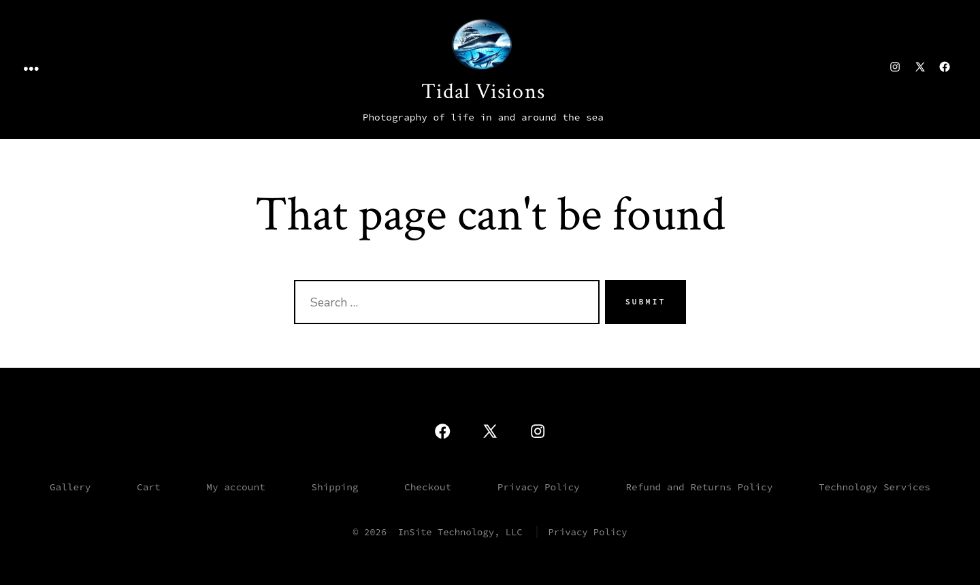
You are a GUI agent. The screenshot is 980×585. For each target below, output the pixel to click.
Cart (149, 487)
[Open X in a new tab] (920, 67)
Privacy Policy (538, 487)
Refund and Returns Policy (698, 487)
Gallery (70, 487)
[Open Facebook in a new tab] (944, 67)
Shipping (334, 487)
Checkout (427, 487)
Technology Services (874, 487)
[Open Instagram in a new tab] (895, 67)
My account (235, 487)
